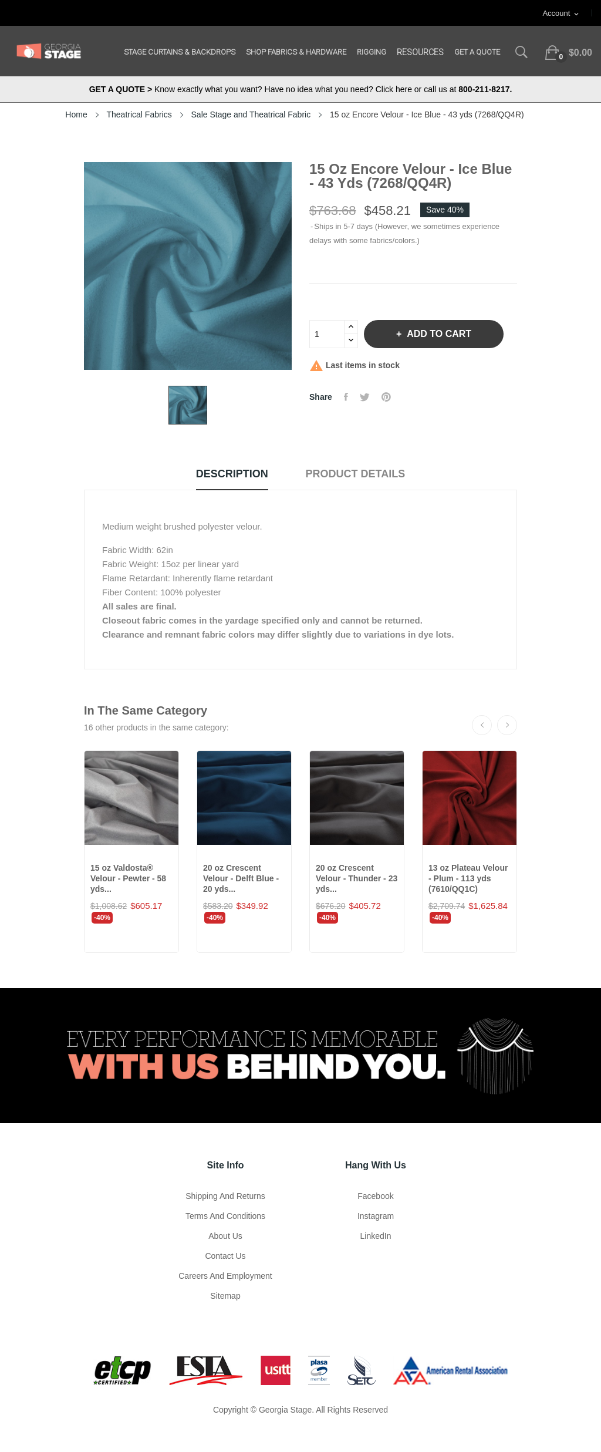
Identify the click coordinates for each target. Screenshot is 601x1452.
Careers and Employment (225, 1276)
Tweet (365, 397)
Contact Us (225, 1256)
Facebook (375, 1196)
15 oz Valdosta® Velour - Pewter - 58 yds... (128, 878)
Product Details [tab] (356, 474)
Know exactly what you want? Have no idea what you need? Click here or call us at (300, 89)
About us (225, 1236)
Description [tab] (232, 474)
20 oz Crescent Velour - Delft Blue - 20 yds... (241, 878)
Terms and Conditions (225, 1216)
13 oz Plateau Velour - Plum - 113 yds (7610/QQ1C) (468, 878)
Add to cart (437, 334)
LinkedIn (375, 1236)
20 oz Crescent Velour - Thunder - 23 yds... (356, 878)
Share (346, 397)
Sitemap (225, 1296)
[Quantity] (327, 334)
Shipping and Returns (225, 1196)
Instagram (375, 1216)
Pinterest (386, 397)
